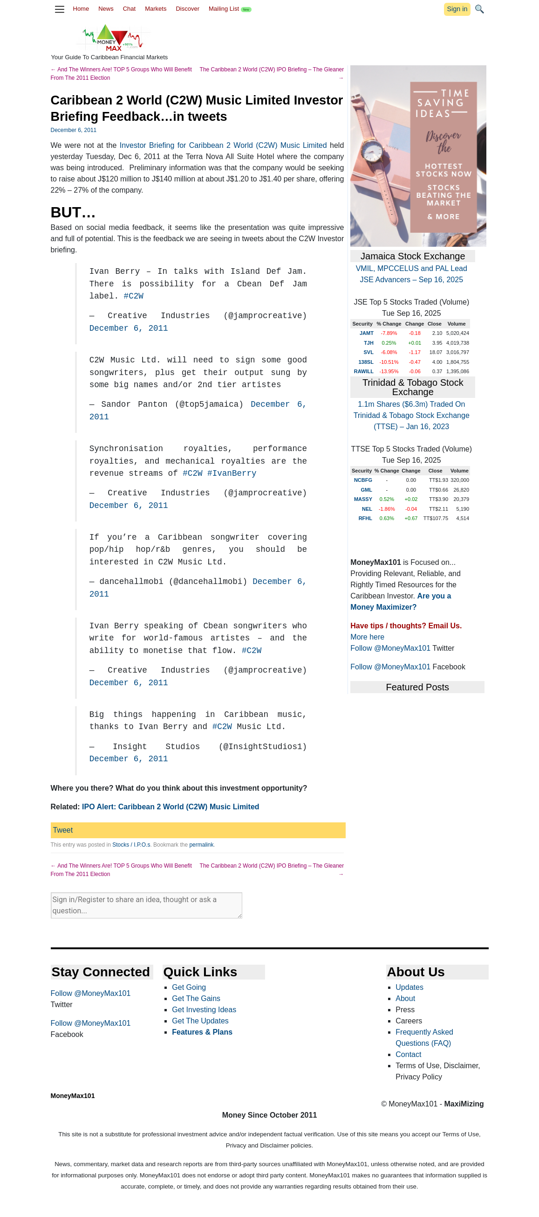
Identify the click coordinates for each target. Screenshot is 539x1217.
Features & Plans (202, 1032)
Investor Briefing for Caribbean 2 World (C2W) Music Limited (223, 145)
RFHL (365, 518)
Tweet (63, 830)
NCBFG (363, 480)
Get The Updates (200, 1021)
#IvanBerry (232, 473)
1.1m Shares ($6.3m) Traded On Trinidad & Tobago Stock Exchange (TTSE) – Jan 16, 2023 (412, 415)
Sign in (457, 9)
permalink (201, 844)
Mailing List (230, 8)
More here (367, 637)
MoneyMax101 (73, 1095)
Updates (409, 987)
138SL (365, 362)
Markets (155, 8)
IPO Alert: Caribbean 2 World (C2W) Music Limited (170, 807)
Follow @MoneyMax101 (390, 648)
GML (366, 490)
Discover (187, 8)
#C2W (133, 296)
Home (81, 8)
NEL (367, 509)
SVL (369, 352)
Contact (408, 1054)
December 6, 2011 (128, 328)
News (106, 8)
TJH (369, 343)
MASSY (363, 499)
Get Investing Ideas (204, 1010)
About (405, 998)
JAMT (367, 333)
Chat (129, 8)
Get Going (189, 987)
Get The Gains (196, 998)
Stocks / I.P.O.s (131, 844)
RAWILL (364, 371)
